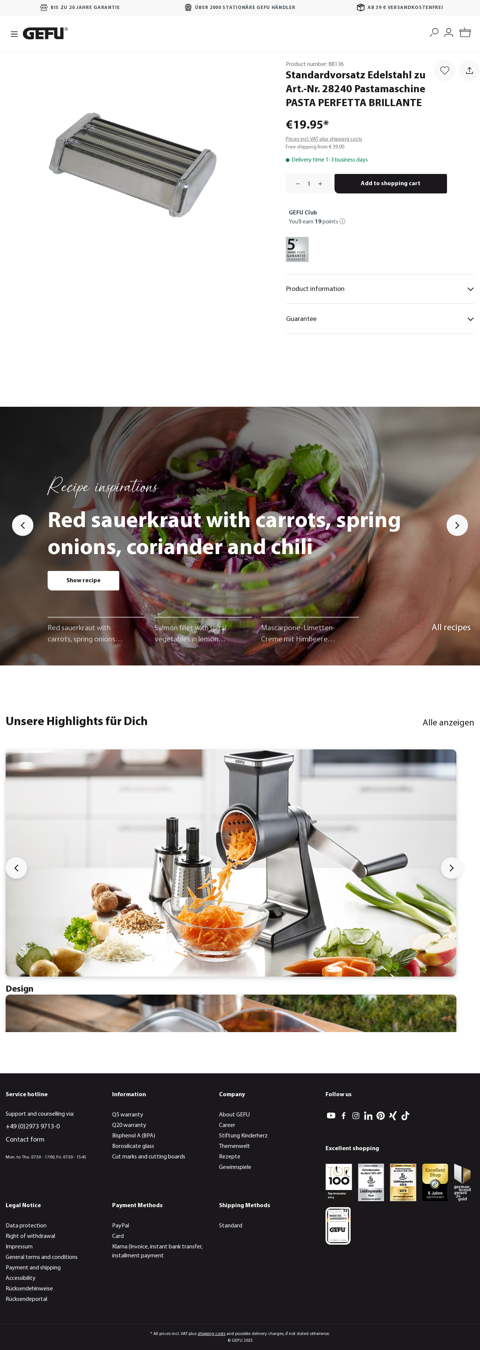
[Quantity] (309, 183)
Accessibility (21, 1278)
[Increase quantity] (323, 183)
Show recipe (83, 581)
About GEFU (234, 1115)
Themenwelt (234, 1146)
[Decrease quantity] (295, 183)
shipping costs (211, 1334)
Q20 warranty (129, 1125)
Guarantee (380, 319)
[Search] (434, 31)
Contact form (25, 1139)
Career (227, 1125)
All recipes (451, 627)
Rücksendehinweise (29, 1289)
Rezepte (229, 1157)
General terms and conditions (42, 1257)
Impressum (19, 1247)
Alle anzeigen (448, 723)
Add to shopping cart (390, 184)
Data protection (26, 1226)
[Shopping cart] (465, 33)
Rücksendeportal (26, 1299)
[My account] (448, 31)
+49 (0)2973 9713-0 (33, 1126)
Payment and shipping (33, 1268)
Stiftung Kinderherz (243, 1136)
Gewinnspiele (235, 1167)
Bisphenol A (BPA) (133, 1136)
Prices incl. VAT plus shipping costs (324, 139)
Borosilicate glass (133, 1146)
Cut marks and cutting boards (148, 1157)
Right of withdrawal (30, 1236)
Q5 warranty (127, 1115)
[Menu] (12, 33)
